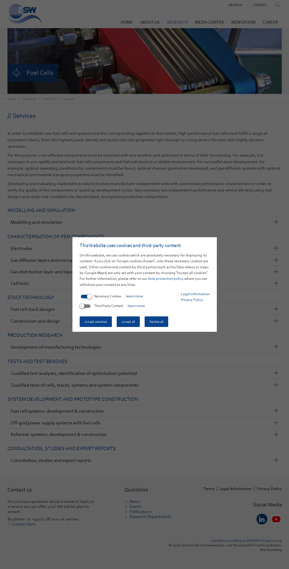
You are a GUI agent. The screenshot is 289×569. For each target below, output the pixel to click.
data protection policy (166, 278)
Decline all (156, 322)
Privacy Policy (192, 300)
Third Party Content (102, 306)
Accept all (128, 322)
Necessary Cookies (101, 296)
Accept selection (95, 322)
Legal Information (195, 294)
